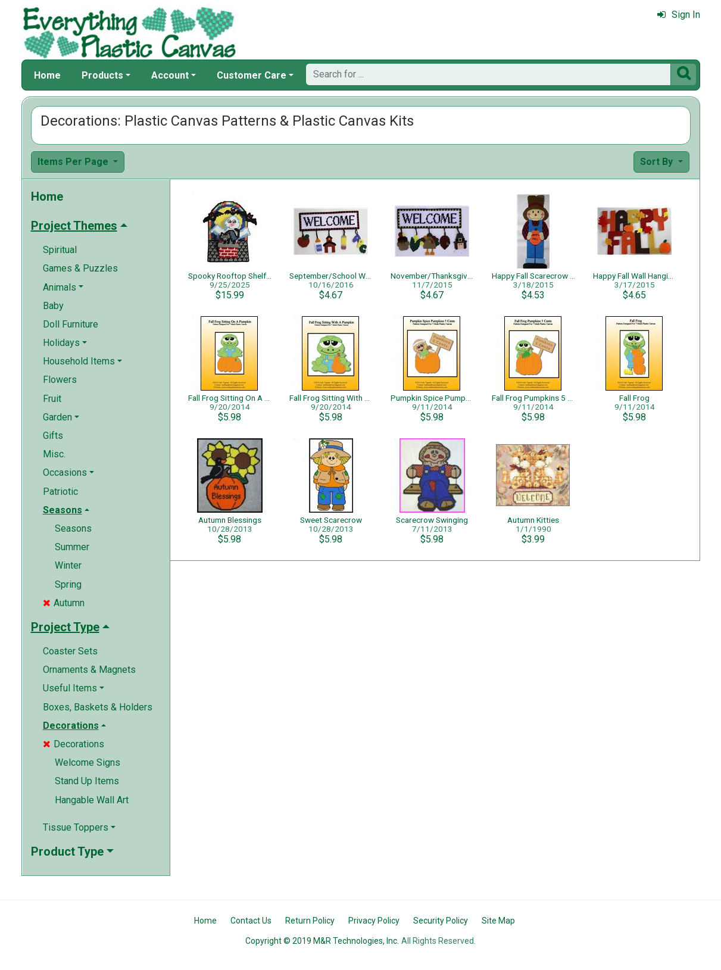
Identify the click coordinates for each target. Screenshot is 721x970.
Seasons (73, 528)
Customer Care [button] (251, 75)
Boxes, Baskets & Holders (97, 707)
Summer (72, 547)
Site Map (498, 920)
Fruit (52, 398)
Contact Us (250, 920)
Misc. (54, 454)
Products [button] (102, 75)
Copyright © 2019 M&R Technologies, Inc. (322, 941)
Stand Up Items (87, 781)
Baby (53, 305)
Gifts (53, 435)
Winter (68, 565)
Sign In (678, 14)
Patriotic (60, 491)
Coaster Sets (70, 651)
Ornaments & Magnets (89, 669)
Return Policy (310, 920)
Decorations (73, 744)
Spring (68, 584)
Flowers (60, 379)
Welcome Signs (87, 762)
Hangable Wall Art (92, 800)
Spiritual (60, 249)
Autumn (64, 603)
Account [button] (170, 75)
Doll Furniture (70, 324)
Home (47, 75)
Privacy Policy (373, 920)
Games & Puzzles (80, 268)
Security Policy (440, 920)
